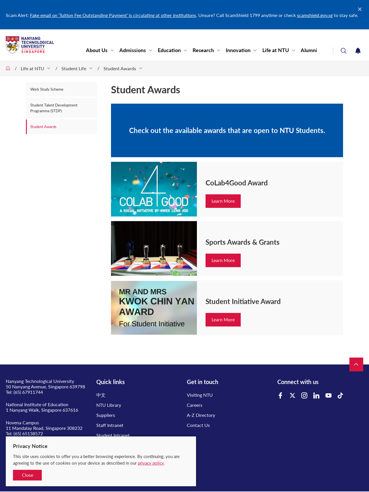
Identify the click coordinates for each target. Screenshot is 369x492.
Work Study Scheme (46, 89)
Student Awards (119, 68)
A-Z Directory (201, 415)
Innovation (238, 50)
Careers (194, 405)
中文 (101, 395)
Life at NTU (275, 50)
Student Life (73, 68)
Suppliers (105, 415)
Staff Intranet (109, 425)
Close (27, 475)
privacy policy (151, 463)
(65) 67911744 (28, 392)
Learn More (223, 201)
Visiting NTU (200, 395)
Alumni (309, 50)
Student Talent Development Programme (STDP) (54, 108)
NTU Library (108, 405)
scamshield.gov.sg (315, 15)
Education (169, 50)
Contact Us (198, 425)
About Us (97, 50)
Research (203, 50)
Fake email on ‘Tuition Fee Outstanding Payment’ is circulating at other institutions (113, 15)
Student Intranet (113, 435)
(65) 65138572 (28, 433)
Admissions (132, 50)
